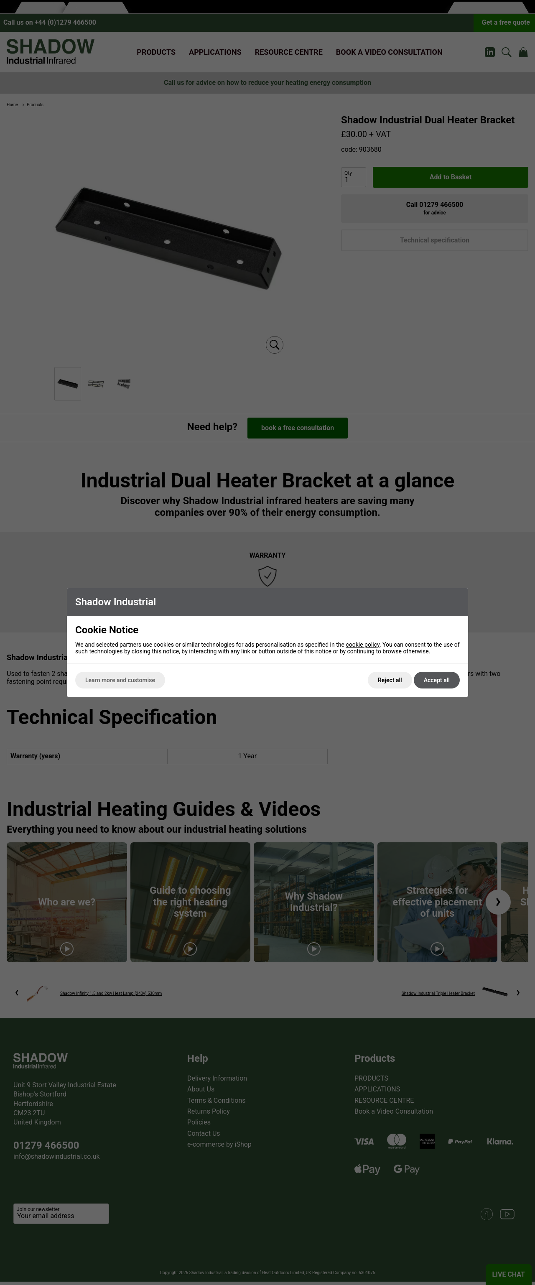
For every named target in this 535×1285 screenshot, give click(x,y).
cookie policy (363, 644)
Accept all (437, 680)
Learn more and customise (120, 680)
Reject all (390, 680)
